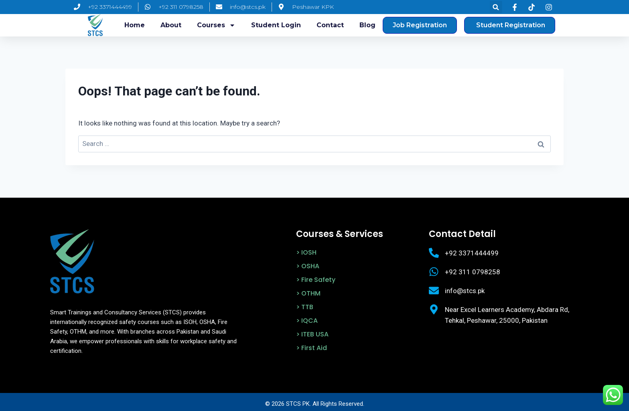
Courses (216, 25)
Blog (367, 25)
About (170, 25)
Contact (330, 25)
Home (134, 25)
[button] (496, 7)
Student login (276, 25)
